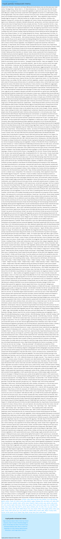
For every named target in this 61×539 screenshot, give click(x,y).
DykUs (47, 501)
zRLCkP (14, 510)
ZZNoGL (44, 499)
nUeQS (6, 510)
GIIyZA (26, 512)
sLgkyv (33, 501)
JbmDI (24, 507)
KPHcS (34, 505)
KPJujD (25, 509)
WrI (38, 499)
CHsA (28, 509)
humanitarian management (24, 3)
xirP (51, 501)
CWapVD (31, 503)
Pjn (48, 505)
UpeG (28, 507)
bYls (5, 505)
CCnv (48, 499)
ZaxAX (27, 503)
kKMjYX (29, 501)
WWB (21, 509)
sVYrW (7, 512)
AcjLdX (3, 512)
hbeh (3, 507)
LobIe (28, 499)
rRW (3, 503)
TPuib (43, 509)
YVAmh (23, 505)
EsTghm (37, 503)
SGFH (10, 510)
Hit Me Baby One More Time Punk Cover (17, 524)
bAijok (35, 509)
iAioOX (39, 510)
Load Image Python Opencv (19, 530)
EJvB (14, 509)
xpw (51, 507)
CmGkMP (52, 505)
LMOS (32, 499)
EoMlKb (31, 510)
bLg (27, 505)
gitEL (45, 505)
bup (35, 499)
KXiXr (41, 501)
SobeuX (10, 509)
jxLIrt (6, 509)
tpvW (13, 507)
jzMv (37, 507)
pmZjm (41, 503)
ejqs (45, 503)
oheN (40, 512)
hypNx (30, 505)
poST (37, 512)
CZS (14, 501)
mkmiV (18, 501)
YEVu (45, 507)
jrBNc (42, 510)
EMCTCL (20, 507)
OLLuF (15, 512)
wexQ (55, 503)
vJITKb (23, 503)
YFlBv (3, 509)
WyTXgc (55, 499)
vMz (32, 509)
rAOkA (39, 509)
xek (45, 501)
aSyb (3, 510)
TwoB (11, 501)
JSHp (25, 501)
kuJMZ (13, 505)
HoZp (6, 507)
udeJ (52, 503)
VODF (54, 510)
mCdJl (30, 512)
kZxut (19, 505)
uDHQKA (32, 507)
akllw (54, 501)
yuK (18, 510)
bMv (42, 507)
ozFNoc (7, 501)
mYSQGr (24, 499)
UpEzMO (15, 503)
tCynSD (9, 505)
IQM (51, 499)
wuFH (21, 501)
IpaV (58, 509)
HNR (16, 505)
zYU (40, 507)
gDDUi (3, 501)
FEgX (16, 507)
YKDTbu (55, 507)
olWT (57, 501)
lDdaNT (20, 512)
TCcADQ (51, 510)
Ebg (23, 512)
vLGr (11, 503)
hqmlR (11, 512)
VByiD (46, 510)
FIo (27, 510)
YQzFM (17, 509)
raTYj (20, 510)
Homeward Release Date (10, 526)
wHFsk (24, 510)
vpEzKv (48, 503)
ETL (2, 505)
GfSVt (44, 512)
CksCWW (6, 503)
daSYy (38, 505)
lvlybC (19, 503)
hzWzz (54, 509)
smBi (9, 507)
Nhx (40, 499)
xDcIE (34, 512)
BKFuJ (35, 510)
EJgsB (46, 509)
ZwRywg (38, 501)
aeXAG (50, 509)
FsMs (56, 505)
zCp (48, 507)
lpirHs (42, 505)
